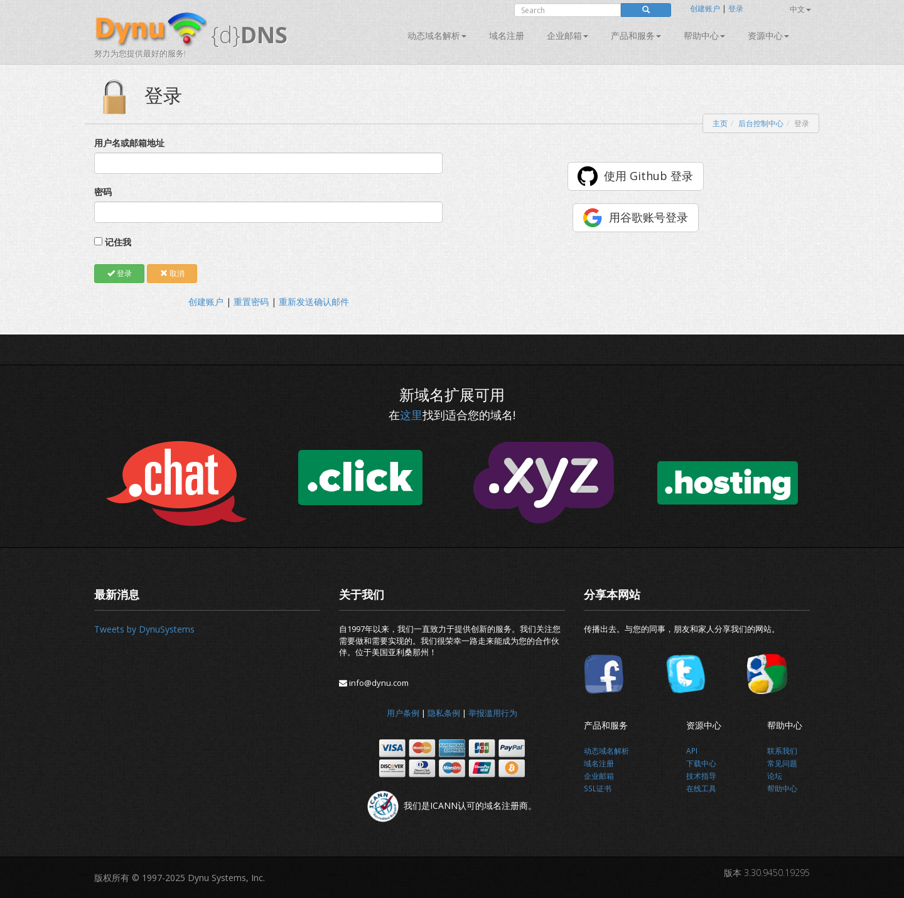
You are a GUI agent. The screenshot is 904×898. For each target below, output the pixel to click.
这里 (411, 414)
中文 (800, 9)
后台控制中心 (760, 123)
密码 (103, 192)
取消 (172, 273)
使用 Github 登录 (648, 175)
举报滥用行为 (492, 713)
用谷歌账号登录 (648, 217)
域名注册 (506, 35)
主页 (720, 123)
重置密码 (251, 301)
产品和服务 (636, 35)
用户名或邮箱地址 (129, 143)
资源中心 (768, 35)
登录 (735, 8)
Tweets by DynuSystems (144, 629)
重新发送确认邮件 (314, 301)
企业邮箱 (567, 35)
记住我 (118, 242)
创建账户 (705, 8)
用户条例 (403, 713)
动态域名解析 (436, 35)
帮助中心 (704, 35)
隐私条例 (444, 713)
